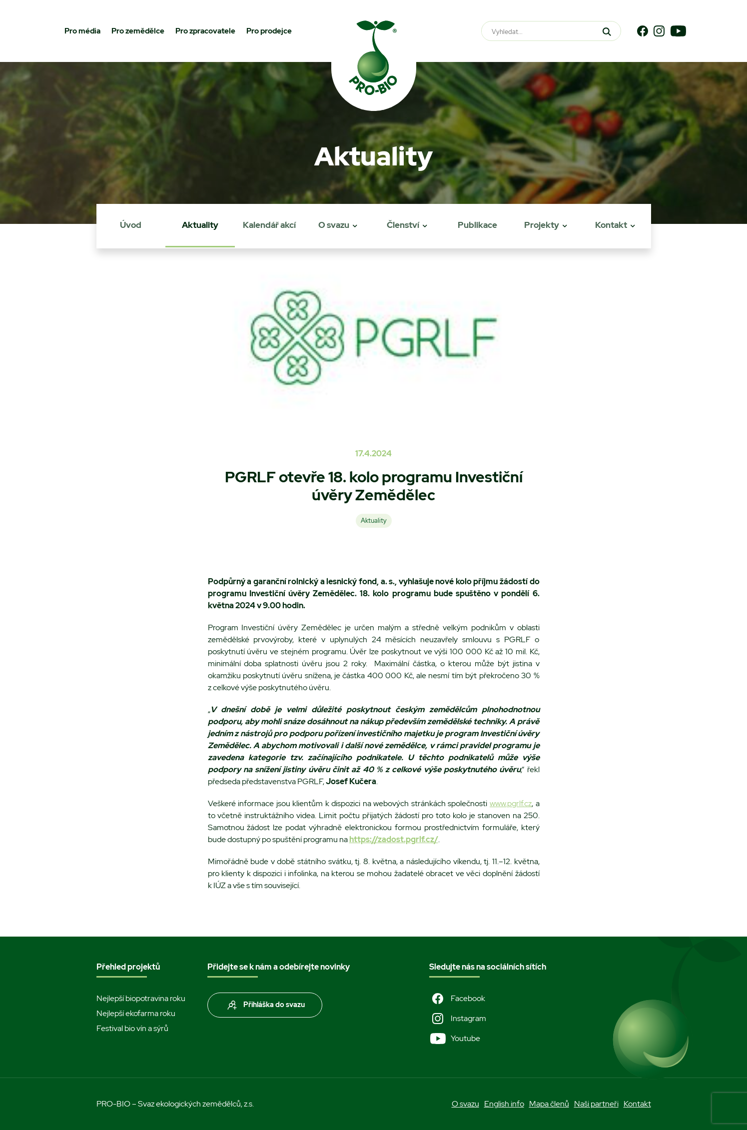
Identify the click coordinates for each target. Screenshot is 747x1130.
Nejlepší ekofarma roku (135, 1013)
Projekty (541, 224)
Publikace (477, 224)
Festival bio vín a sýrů (132, 1028)
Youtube (454, 1038)
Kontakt (611, 224)
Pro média (82, 31)
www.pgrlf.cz (511, 803)
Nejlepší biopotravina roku (140, 998)
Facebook (457, 998)
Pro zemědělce (137, 31)
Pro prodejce (269, 31)
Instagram (457, 1018)
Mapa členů (549, 1104)
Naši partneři (596, 1104)
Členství (403, 224)
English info (504, 1104)
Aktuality (200, 224)
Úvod (130, 224)
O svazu (333, 224)
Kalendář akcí (269, 224)
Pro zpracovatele (205, 31)
